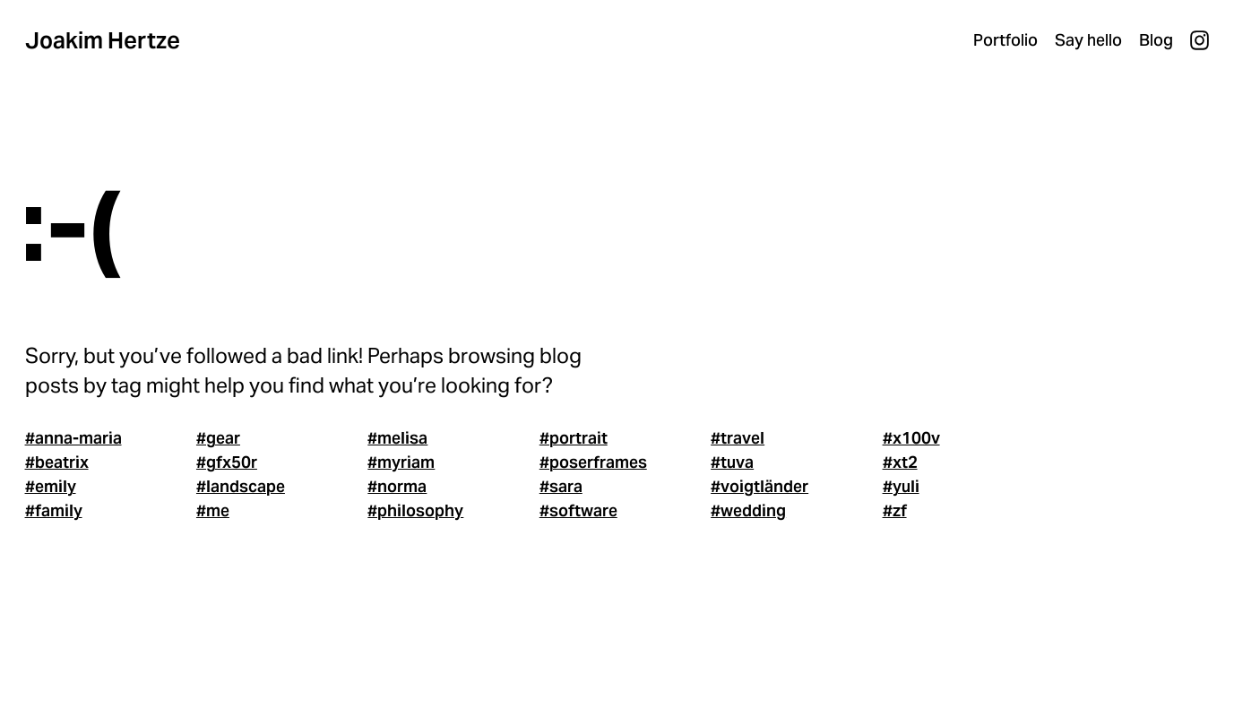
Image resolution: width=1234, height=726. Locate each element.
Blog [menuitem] (1156, 40)
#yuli (901, 486)
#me (212, 510)
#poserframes (593, 462)
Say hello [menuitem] (1088, 40)
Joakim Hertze (102, 40)
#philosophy (415, 510)
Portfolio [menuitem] (1005, 40)
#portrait (573, 438)
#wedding (748, 510)
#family (53, 510)
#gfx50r (226, 462)
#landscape (240, 486)
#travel (737, 438)
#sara (560, 486)
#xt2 (900, 462)
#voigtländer (759, 486)
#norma (397, 486)
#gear (218, 438)
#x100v (911, 438)
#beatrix (57, 462)
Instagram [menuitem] (1200, 40)
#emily (50, 486)
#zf (895, 510)
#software (578, 510)
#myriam (401, 462)
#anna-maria (73, 438)
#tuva (732, 462)
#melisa (397, 438)
